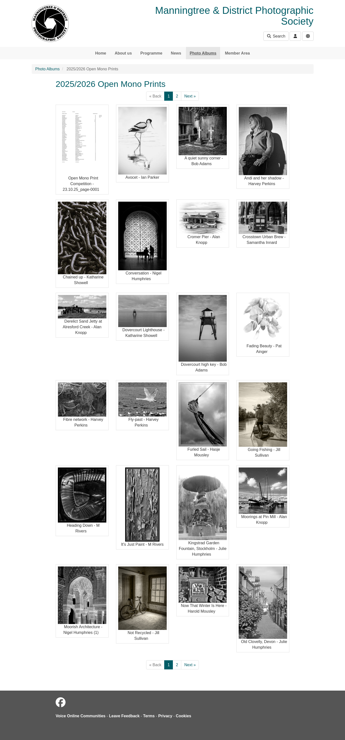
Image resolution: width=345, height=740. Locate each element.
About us (123, 53)
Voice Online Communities (81, 716)
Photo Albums (203, 53)
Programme (151, 53)
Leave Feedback (124, 716)
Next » (190, 96)
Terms (149, 716)
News (176, 53)
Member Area (237, 53)
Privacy (165, 716)
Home (100, 53)
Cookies (183, 716)
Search (276, 36)
